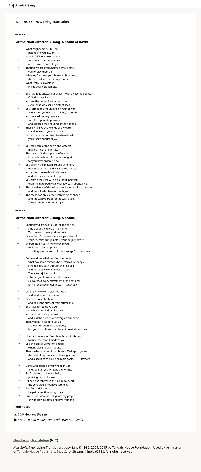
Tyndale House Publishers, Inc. (39, 451)
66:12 (22, 420)
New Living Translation (31, 440)
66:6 (21, 414)
